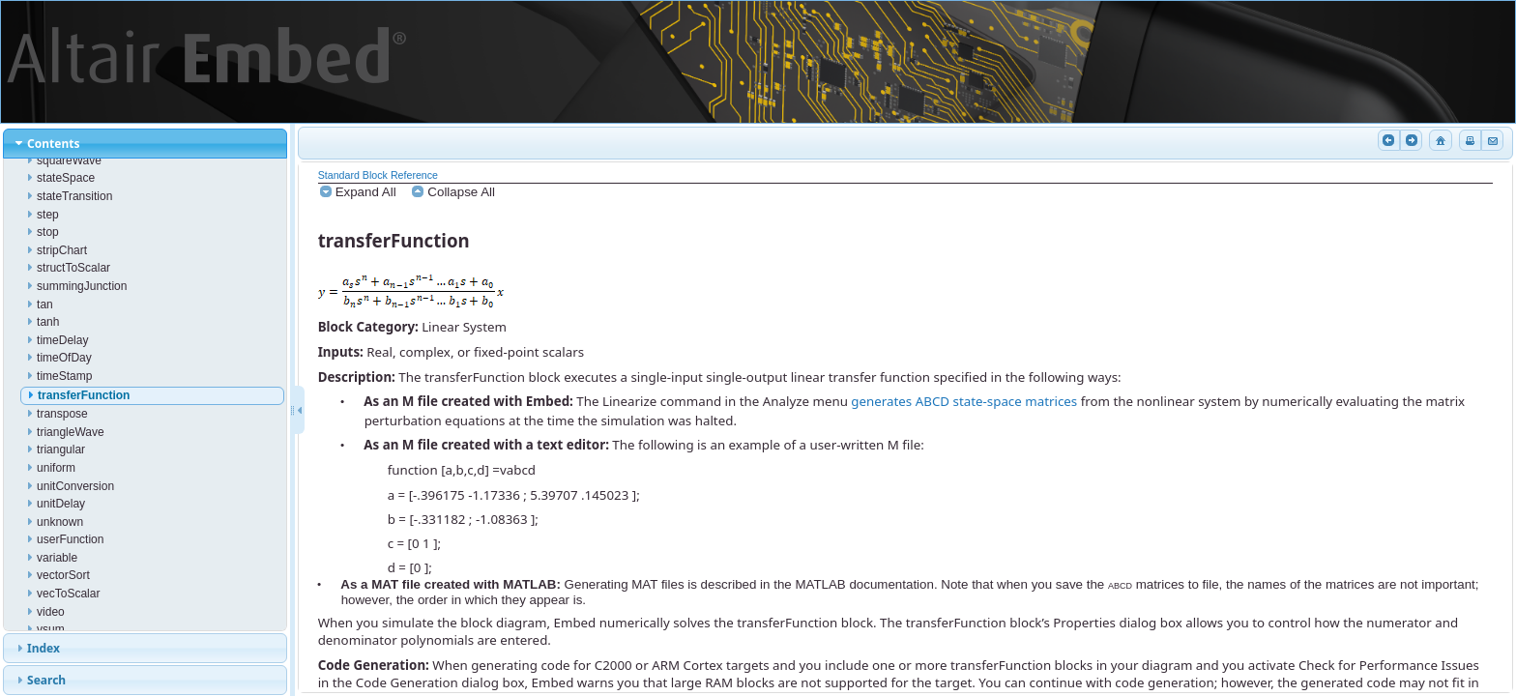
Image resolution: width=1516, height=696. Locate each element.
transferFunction (394, 240)
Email (1491, 140)
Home (1438, 140)
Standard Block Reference (378, 175)
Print (1468, 140)
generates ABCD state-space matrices (964, 401)
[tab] (145, 144)
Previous (1387, 140)
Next (1409, 140)
